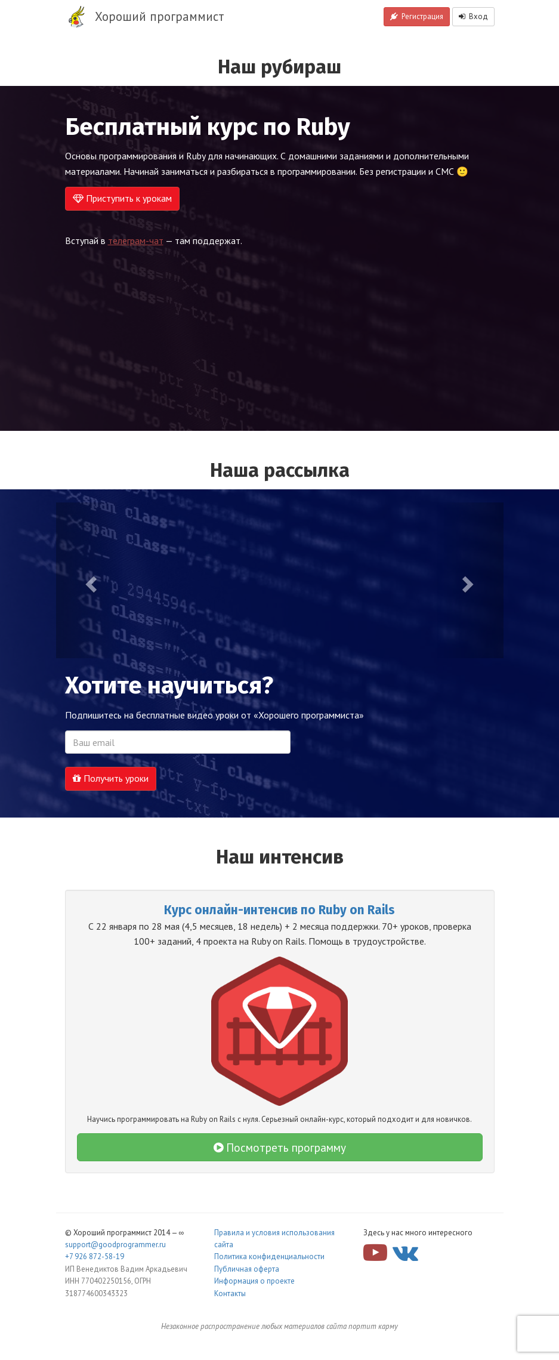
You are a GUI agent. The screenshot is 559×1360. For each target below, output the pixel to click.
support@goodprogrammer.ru (115, 1244)
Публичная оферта (246, 1269)
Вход (473, 16)
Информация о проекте (254, 1281)
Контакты (230, 1293)
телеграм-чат (135, 240)
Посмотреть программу (280, 1147)
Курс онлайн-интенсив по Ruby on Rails (279, 910)
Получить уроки (111, 778)
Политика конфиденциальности (269, 1256)
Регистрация (416, 16)
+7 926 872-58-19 (94, 1256)
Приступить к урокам (122, 198)
